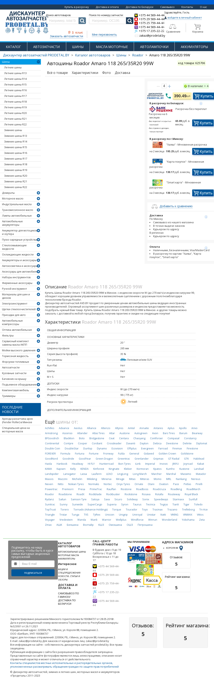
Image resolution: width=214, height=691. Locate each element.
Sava (107, 499)
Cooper (82, 443)
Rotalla (159, 494)
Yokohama (188, 519)
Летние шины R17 (15, 96)
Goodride (68, 458)
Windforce (137, 519)
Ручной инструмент (14, 288)
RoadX (80, 494)
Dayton (144, 443)
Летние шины (13, 67)
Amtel (131, 428)
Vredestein (66, 519)
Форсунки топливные (15, 362)
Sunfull (193, 499)
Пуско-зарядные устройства (19, 239)
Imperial (150, 463)
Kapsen (61, 469)
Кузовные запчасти (14, 373)
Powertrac (51, 489)
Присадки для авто (14, 315)
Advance (64, 428)
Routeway (174, 494)
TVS (86, 514)
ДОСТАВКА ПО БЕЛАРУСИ (67, 602)
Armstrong (51, 433)
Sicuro (118, 499)
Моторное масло (12, 198)
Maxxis (49, 479)
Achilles (49, 428)
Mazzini (62, 479)
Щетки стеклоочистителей (19, 309)
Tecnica (150, 504)
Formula (65, 453)
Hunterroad (106, 463)
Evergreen (147, 448)
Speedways (161, 499)
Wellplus (121, 519)
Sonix (145, 499)
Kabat (200, 463)
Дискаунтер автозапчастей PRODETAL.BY (36, 55)
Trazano (172, 509)
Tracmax (158, 509)
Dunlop (87, 448)
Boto (82, 438)
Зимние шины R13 (15, 136)
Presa (81, 489)
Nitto (61, 484)
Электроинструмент (14, 303)
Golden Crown (167, 453)
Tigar (186, 504)
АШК (59, 525)
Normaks (93, 484)
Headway (77, 463)
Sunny (63, 504)
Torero (64, 509)
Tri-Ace (203, 509)
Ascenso (67, 433)
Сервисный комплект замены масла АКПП (15, 342)
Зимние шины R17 (15, 158)
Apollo (183, 428)
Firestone (192, 448)
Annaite (144, 428)
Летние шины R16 (15, 90)
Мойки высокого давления (18, 350)
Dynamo (102, 448)
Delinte (187, 443)
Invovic (164, 463)
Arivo (194, 428)
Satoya (95, 499)
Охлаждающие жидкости (18, 254)
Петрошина (145, 525)
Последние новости (12, 409)
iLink (137, 463)
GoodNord (51, 458)
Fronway (108, 453)
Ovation (163, 484)
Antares (158, 428)
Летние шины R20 (15, 113)
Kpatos (157, 469)
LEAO (109, 474)
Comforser (156, 438)
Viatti (163, 514)
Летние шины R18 (15, 101)
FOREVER (50, 453)
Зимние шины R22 (15, 187)
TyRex (96, 514)
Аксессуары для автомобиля (19, 271)
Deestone (172, 443)
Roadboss (142, 489)
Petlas (187, 484)
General (134, 453)
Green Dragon (104, 458)
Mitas (132, 479)
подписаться (33, 573)
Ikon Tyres (124, 463)
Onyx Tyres (123, 484)
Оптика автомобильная (17, 330)
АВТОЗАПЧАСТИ (46, 46)
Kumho (170, 469)
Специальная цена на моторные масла (16, 429)
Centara (124, 438)
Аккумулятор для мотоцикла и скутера (19, 232)
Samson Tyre (79, 499)
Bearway (197, 433)
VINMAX (187, 514)
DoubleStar (72, 448)
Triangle (50, 514)
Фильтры (8, 335)
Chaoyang (139, 438)
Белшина (72, 525)
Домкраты (8, 193)
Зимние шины (13, 130)
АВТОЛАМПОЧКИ (154, 46)
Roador (137, 55)
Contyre (68, 443)
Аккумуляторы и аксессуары (19, 260)
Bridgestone (96, 438)
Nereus (195, 479)
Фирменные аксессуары (17, 283)
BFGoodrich (52, 438)
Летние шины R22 (15, 124)
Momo (157, 479)
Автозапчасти (11, 367)
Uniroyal (137, 514)
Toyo (145, 509)
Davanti (130, 443)
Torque (116, 509)
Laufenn (97, 474)
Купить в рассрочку (77, 7)
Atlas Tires (98, 433)
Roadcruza (159, 489)
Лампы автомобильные (17, 215)
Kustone (184, 469)
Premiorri (68, 489)
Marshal (171, 474)
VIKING (174, 514)
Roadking (176, 489)
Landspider (52, 474)
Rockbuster (113, 494)
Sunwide (77, 504)
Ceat (111, 438)
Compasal (173, 438)
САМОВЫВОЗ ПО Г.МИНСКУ (68, 595)
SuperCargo (95, 504)
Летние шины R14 (15, 79)
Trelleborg (188, 509)
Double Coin (52, 448)
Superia (111, 504)
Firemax (177, 448)
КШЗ (101, 525)
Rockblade (95, 494)
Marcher (156, 474)
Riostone (126, 489)
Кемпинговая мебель (15, 390)
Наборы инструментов (16, 277)
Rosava (146, 494)
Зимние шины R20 (15, 175)
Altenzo (105, 428)
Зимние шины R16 (15, 153)
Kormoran (143, 469)
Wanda (81, 519)
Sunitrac (50, 504)
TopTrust (50, 509)
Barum (183, 433)
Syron (124, 504)
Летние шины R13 (15, 73)
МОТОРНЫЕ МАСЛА (68, 555)
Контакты (187, 7)
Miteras (144, 479)
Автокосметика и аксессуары (20, 266)
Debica (157, 443)
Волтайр (88, 525)
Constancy (190, 438)
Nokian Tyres (76, 484)
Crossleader (114, 443)
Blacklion (69, 438)
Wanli (94, 519)
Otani (151, 484)
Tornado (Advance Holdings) (91, 509)
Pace (176, 484)
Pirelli (199, 484)
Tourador (131, 509)
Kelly (73, 469)
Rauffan (111, 489)
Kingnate (114, 469)
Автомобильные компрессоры (12, 322)
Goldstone (187, 453)
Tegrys (164, 504)
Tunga (75, 514)
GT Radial (173, 458)
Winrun (152, 519)
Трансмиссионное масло (17, 210)
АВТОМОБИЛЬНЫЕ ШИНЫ (72, 551)
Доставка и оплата (107, 7)
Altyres (119, 428)
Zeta (202, 519)
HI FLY (91, 463)
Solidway (132, 499)
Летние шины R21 (15, 118)
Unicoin (109, 514)
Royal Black (191, 494)
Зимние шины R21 (15, 181)
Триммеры (8, 396)
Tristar (63, 514)
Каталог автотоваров (92, 55)
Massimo (186, 474)
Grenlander (142, 458)
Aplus (171, 428)
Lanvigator (69, 474)
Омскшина (115, 525)
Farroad (163, 448)
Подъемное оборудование (19, 384)
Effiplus (131, 448)
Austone (125, 433)
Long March (140, 474)
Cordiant (97, 443)
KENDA (84, 469)
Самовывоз (167, 7)
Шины (121, 55)
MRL (168, 479)
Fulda (121, 453)
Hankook (62, 463)
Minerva (106, 479)
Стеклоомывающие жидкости (14, 247)
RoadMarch (193, 489)
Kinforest (98, 469)
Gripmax (158, 458)
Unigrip (123, 514)
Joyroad (188, 463)
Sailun (62, 499)
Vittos (200, 514)
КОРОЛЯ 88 (175, 547)
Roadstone (65, 494)
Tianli (175, 504)
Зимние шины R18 (15, 164)
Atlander (82, 433)
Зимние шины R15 (15, 147)
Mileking (92, 479)
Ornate (139, 484)
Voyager (50, 519)
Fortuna (79, 453)
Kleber (128, 469)
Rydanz (49, 499)
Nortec (108, 484)
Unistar (151, 514)
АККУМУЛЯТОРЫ (194, 46)
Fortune (94, 453)
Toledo (198, 504)
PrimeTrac (96, 489)
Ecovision (117, 448)
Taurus (137, 504)
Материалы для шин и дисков (16, 296)
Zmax (48, 525)
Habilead (198, 458)
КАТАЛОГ (13, 46)
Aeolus (78, 428)
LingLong (122, 474)
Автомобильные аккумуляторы (12, 223)
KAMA (48, 469)
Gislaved (149, 453)
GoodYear (85, 458)
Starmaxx (178, 499)
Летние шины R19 (15, 107)
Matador (201, 474)
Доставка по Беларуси (139, 7)
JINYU (175, 463)
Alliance (91, 428)
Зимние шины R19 (15, 170)
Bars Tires (169, 433)
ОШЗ (130, 525)
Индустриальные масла (17, 204)
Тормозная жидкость (15, 356)
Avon (155, 433)
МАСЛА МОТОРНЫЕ (112, 46)
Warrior (106, 519)
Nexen (49, 484)
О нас (203, 7)
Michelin (77, 479)
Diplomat (201, 443)
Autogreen (140, 433)
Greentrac (124, 458)
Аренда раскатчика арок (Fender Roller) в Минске (17, 420)
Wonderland (169, 519)
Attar (112, 433)
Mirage (120, 479)
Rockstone (131, 494)
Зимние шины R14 (15, 141)
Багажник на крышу (14, 379)
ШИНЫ (78, 46)
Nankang (181, 479)
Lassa (83, 474)
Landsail (199, 469)
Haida (48, 463)
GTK (186, 458)
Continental (52, 443)
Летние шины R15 (15, 84)
